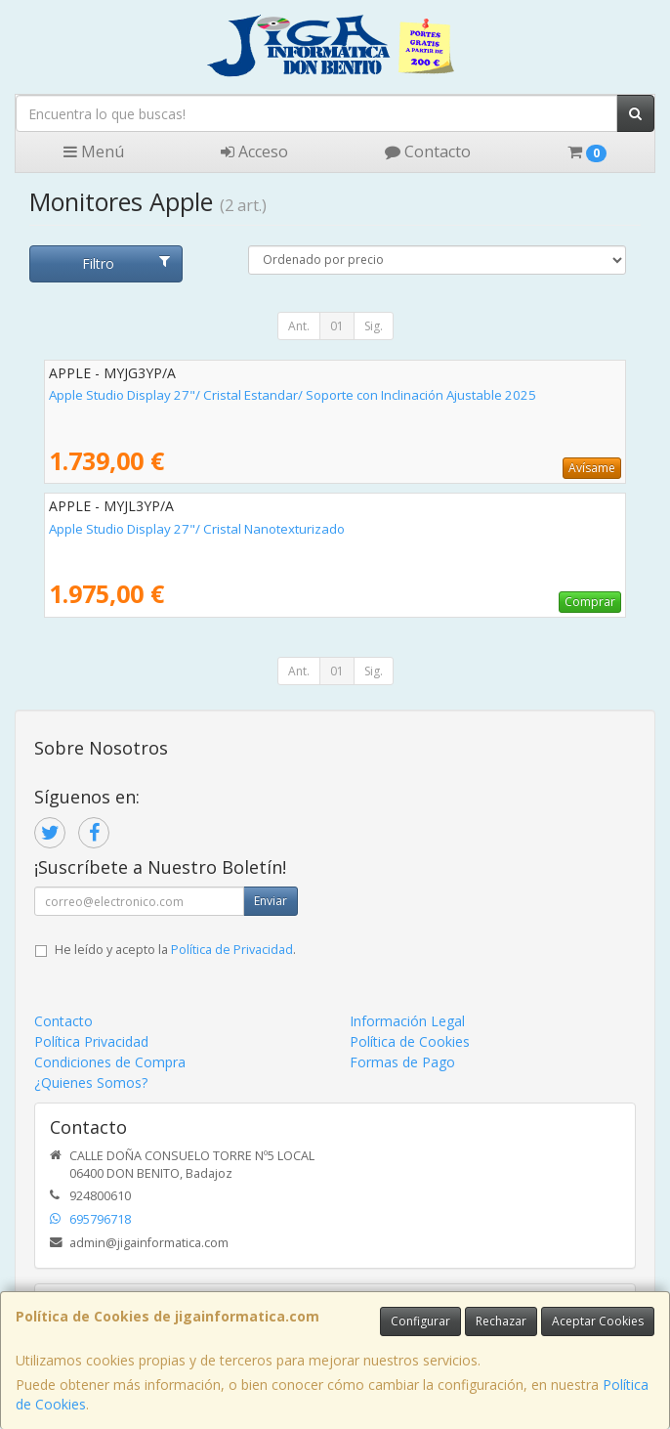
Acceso (254, 151)
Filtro (125, 263)
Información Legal (407, 1021)
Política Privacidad (91, 1041)
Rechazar (501, 1321)
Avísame (591, 467)
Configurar (420, 1321)
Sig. (373, 326)
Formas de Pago (402, 1062)
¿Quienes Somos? (90, 1082)
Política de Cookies (410, 1041)
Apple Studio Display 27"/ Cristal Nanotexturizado (197, 529)
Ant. (299, 326)
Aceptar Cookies (598, 1321)
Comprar (590, 601)
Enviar (270, 900)
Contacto (428, 151)
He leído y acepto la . (175, 949)
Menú (93, 151)
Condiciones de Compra (110, 1062)
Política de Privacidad (232, 949)
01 (337, 326)
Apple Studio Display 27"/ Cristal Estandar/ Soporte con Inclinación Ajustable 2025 (292, 395)
